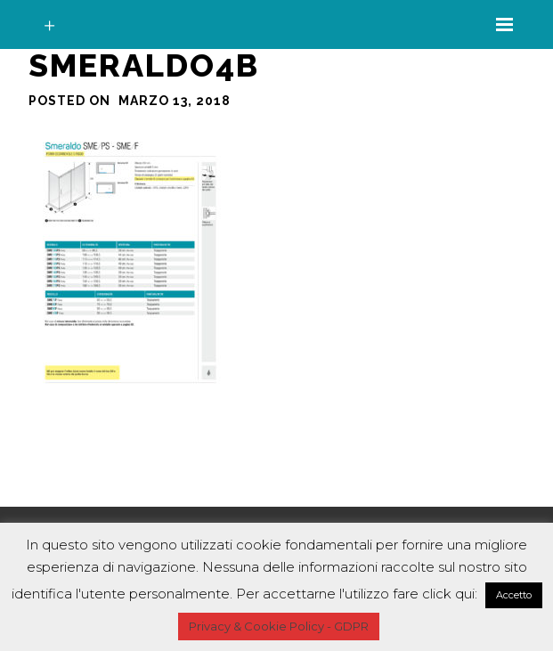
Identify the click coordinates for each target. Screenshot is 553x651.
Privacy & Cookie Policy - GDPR (279, 626)
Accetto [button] (514, 595)
